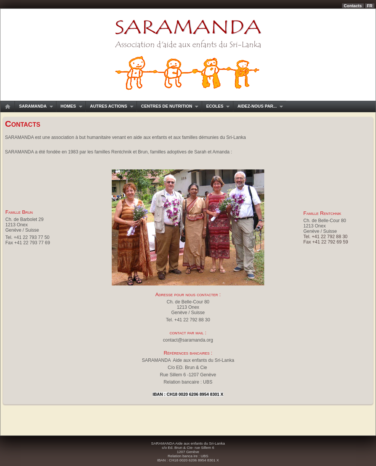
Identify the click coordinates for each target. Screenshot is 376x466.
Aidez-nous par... (258, 106)
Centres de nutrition (167, 106)
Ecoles (216, 106)
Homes (69, 106)
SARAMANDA (33, 106)
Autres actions (109, 106)
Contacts (353, 5)
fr (370, 5)
